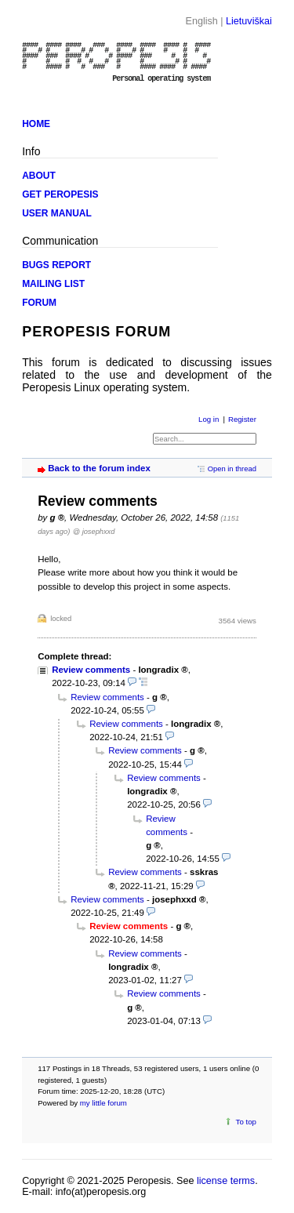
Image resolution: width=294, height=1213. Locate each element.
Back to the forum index (99, 468)
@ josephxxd (94, 532)
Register (242, 419)
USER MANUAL (57, 213)
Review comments (91, 669)
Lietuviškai (249, 21)
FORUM (39, 302)
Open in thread (232, 468)
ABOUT (39, 175)
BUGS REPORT (56, 265)
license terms (226, 1180)
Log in (208, 419)
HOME (36, 123)
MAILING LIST (53, 283)
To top (246, 1121)
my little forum (103, 1103)
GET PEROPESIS (60, 194)
